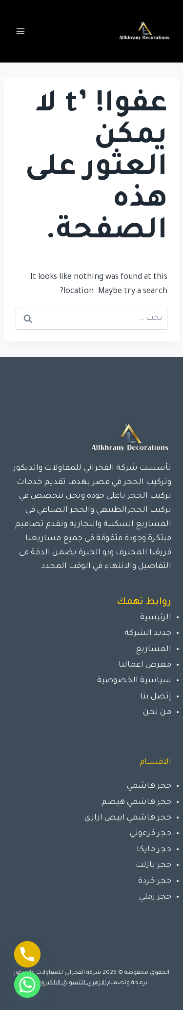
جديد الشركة (147, 633)
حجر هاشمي (149, 786)
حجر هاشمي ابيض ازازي (127, 818)
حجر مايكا (154, 849)
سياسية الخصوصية (134, 680)
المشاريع (153, 649)
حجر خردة (154, 881)
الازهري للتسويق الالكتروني (71, 983)
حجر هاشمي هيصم (136, 802)
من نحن (157, 712)
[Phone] (27, 954)
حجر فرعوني (150, 833)
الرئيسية (155, 617)
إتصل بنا (155, 697)
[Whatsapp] (27, 984)
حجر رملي (155, 897)
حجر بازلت (153, 865)
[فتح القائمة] (21, 31)
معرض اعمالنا (145, 665)
